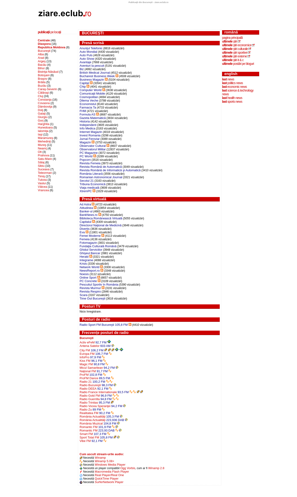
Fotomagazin (88, 242)
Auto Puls (86, 55)
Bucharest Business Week (97, 76)
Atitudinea (86, 208)
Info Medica (87, 128)
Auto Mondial (88, 51)
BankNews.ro (88, 215)
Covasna (44, 103)
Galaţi (42, 113)
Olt (40, 152)
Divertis (85, 228)
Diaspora (44, 44)
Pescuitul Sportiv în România (99, 284)
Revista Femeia (90, 163)
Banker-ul (86, 211)
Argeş (42, 61)
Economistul (88, 104)
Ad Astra (85, 204)
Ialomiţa (43, 131)
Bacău (42, 64)
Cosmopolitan (89, 97)
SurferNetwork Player (109, 482)
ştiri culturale (235, 49)
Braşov (42, 78)
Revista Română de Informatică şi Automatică (110, 170)
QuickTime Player (106, 478)
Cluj (40, 96)
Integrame (86, 260)
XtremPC (86, 191)
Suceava (44, 169)
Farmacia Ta (88, 107)
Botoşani (44, 75)
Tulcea (42, 179)
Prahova (43, 155)
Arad (41, 57)
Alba (41, 54)
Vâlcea (42, 186)
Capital (84, 83)
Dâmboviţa (45, 106)
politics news (232, 83)
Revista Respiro (90, 291)
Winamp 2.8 (156, 468)
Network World (89, 267)
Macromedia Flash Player (112, 471)
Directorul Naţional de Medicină (101, 225)
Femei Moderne (90, 235)
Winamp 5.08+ (104, 461)
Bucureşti (44, 51)
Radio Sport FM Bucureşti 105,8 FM (104, 324)
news (228, 79)
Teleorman (45, 172)
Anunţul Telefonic (91, 48)
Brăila (41, 82)
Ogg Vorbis (127, 468)
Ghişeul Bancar (90, 253)
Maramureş (45, 138)
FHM (83, 111)
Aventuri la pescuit (92, 65)
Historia (85, 121)
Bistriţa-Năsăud (48, 71)
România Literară (91, 173)
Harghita (43, 124)
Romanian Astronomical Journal (101, 177)
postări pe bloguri (238, 64)
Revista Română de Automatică (101, 166)
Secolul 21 (87, 180)
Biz (82, 69)
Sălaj (41, 162)
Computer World (90, 90)
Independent (88, 125)
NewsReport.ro (90, 270)
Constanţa (45, 99)
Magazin (85, 142)
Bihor (41, 68)
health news (232, 98)
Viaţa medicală (89, 187)
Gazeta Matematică (93, 118)
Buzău (42, 85)
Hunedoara (45, 127)
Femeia (85, 239)
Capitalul (85, 222)
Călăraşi (43, 92)
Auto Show (87, 58)
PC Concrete (88, 281)
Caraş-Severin (47, 89)
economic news (234, 87)
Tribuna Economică (93, 184)
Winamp (100, 457)
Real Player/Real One (109, 475)
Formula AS (87, 114)
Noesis (84, 274)
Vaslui (42, 183)
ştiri (229, 41)
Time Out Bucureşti (92, 298)
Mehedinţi (44, 141)
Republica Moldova (51, 47)
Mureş (42, 145)
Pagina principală (232, 37)
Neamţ (42, 148)
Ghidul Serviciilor (91, 249)
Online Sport (88, 277)
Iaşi (40, 134)
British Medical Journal (95, 72)
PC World (86, 156)
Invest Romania (90, 135)
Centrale (44, 40)
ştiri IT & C (233, 60)
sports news (232, 101)
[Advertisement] (57, 202)
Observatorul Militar (93, 149)
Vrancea (43, 190)
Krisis (83, 263)
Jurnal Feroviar (90, 139)
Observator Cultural (93, 146)
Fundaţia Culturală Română (98, 246)
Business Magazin (92, 79)
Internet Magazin (91, 132)
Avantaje (85, 62)
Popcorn (85, 159)
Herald (84, 256)
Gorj (41, 120)
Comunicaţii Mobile (92, 93)
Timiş (41, 176)
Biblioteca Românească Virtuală (101, 218)
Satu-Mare (45, 159)
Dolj (40, 110)
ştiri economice (236, 45)
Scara (83, 295)
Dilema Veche (89, 100)
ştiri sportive (234, 52)
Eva (82, 232)
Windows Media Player (110, 464)
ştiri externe (234, 56)
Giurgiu (43, 117)
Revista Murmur (90, 288)
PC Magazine (89, 153)
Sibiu (41, 166)
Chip (83, 86)
